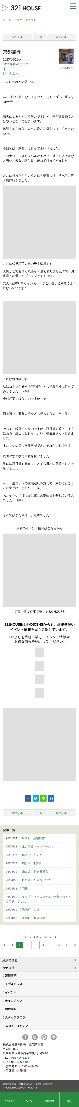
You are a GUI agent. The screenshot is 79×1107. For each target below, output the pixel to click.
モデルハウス (13, 984)
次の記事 (61, 36)
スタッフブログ (15, 1017)
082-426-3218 (20, 1057)
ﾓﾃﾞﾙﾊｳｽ (10, 1101)
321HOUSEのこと (17, 1026)
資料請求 (49, 1101)
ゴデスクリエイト (28, 1087)
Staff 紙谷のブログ (16, 64)
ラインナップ (13, 1000)
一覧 (39, 36)
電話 (69, 1101)
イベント (11, 992)
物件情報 (11, 1009)
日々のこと (10, 73)
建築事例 (11, 975)
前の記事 (17, 36)
